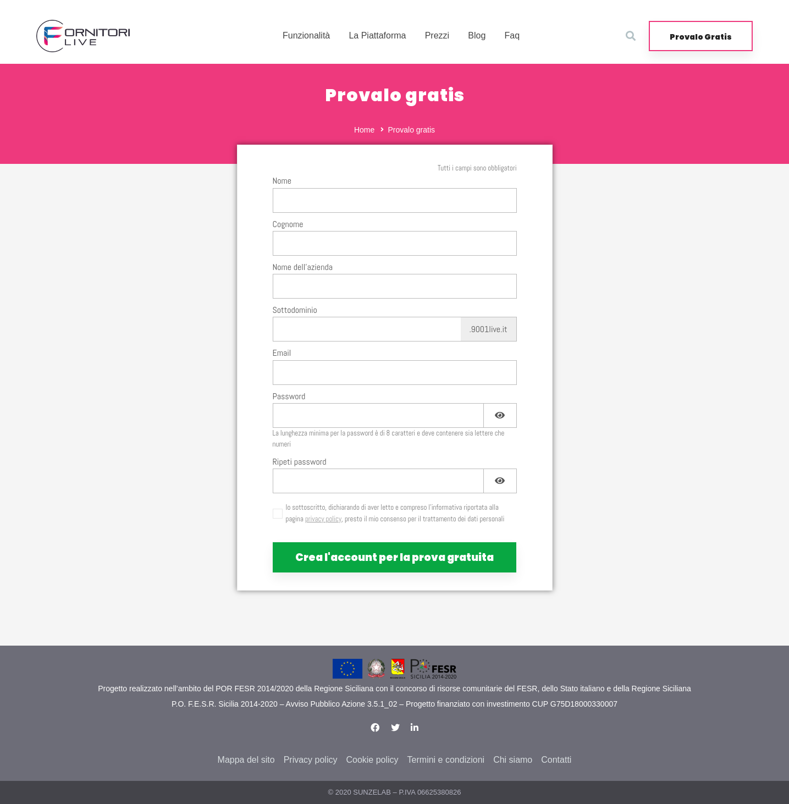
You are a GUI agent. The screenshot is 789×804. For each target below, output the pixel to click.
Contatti (556, 759)
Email (282, 353)
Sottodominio (295, 310)
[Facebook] (375, 727)
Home (364, 129)
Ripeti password (300, 461)
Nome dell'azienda (303, 267)
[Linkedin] (414, 727)
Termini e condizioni (446, 759)
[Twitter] (395, 727)
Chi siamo (512, 759)
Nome (282, 180)
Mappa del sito (246, 759)
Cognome (288, 224)
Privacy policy (311, 759)
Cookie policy (372, 759)
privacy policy (323, 519)
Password (289, 396)
